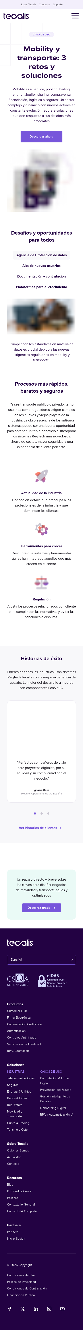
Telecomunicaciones (21, 1078)
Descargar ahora (41, 136)
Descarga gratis (42, 908)
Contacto (13, 1164)
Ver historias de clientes (40, 828)
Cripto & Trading (18, 1123)
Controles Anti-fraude (21, 1037)
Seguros (13, 1085)
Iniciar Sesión (16, 1239)
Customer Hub (17, 1011)
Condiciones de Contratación (27, 1288)
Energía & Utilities (19, 1091)
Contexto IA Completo (22, 1211)
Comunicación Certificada (24, 1024)
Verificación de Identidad (24, 1044)
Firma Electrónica (19, 1017)
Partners (13, 1232)
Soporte (58, 4)
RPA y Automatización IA (56, 1114)
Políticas (12, 1198)
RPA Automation (18, 1051)
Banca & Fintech (18, 1098)
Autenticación (16, 1031)
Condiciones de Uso (21, 1275)
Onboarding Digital (53, 1108)
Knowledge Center (20, 1191)
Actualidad (14, 1157)
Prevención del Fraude (55, 1090)
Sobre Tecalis (28, 4)
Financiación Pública (21, 1295)
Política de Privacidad (21, 1282)
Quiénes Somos (18, 1150)
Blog (10, 1184)
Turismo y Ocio (17, 1130)
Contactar (44, 4)
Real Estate (14, 1105)
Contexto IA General (21, 1204)
